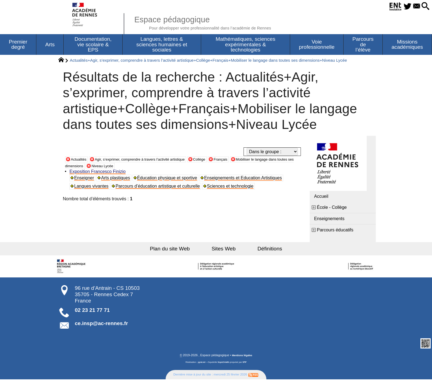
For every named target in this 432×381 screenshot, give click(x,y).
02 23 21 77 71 (92, 311)
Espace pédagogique (218, 22)
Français (249, 160)
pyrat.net (199, 364)
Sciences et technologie (231, 187)
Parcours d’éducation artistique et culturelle (159, 187)
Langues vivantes (92, 187)
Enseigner (85, 179)
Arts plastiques (116, 179)
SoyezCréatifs (224, 364)
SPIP (246, 364)
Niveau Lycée (158, 167)
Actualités (80, 160)
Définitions (260, 250)
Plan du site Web (180, 250)
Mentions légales (242, 357)
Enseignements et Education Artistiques (245, 179)
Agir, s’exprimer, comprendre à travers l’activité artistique (153, 160)
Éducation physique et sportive (169, 179)
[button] (424, 6)
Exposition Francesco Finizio (99, 173)
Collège (224, 160)
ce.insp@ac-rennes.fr (101, 325)
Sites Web (224, 250)
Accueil (321, 197)
